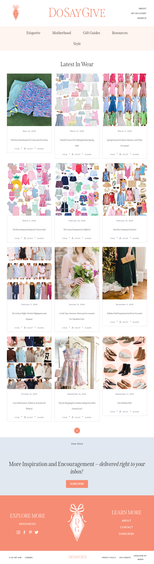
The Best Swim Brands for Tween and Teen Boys (29, 140)
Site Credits (125, 557)
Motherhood (61, 33)
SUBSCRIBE (77, 483)
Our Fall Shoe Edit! (124, 403)
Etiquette (33, 33)
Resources (120, 33)
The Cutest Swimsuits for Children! (77, 229)
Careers (29, 557)
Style (77, 43)
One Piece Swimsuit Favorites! (124, 229)
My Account (138, 13)
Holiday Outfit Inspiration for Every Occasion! (124, 313)
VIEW (17, 148)
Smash (141, 559)
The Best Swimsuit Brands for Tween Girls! (29, 229)
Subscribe (126, 534)
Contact (126, 527)
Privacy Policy (109, 557)
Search (141, 17)
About (142, 8)
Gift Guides (91, 33)
